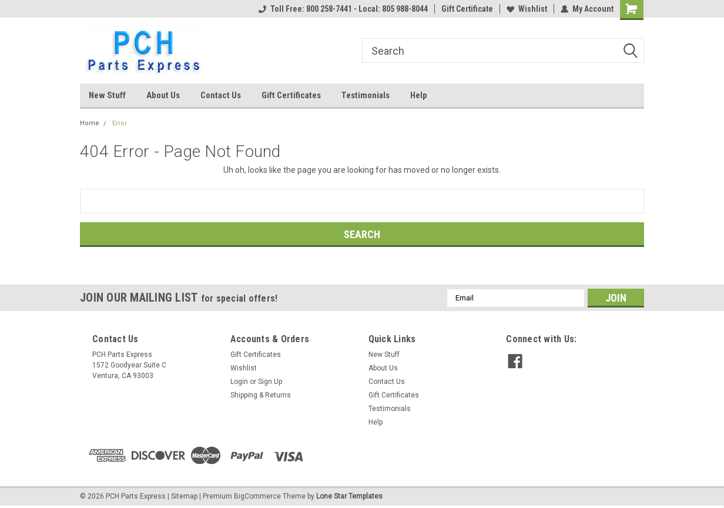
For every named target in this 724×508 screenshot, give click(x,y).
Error (119, 123)
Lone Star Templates (349, 496)
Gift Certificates (291, 95)
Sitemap (184, 496)
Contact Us (220, 95)
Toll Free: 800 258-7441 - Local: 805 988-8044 (343, 9)
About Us (163, 95)
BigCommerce (257, 496)
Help (418, 95)
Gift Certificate (467, 9)
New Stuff (107, 95)
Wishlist (527, 9)
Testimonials (365, 95)
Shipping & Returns (260, 395)
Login (239, 381)
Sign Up (270, 381)
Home (89, 123)
